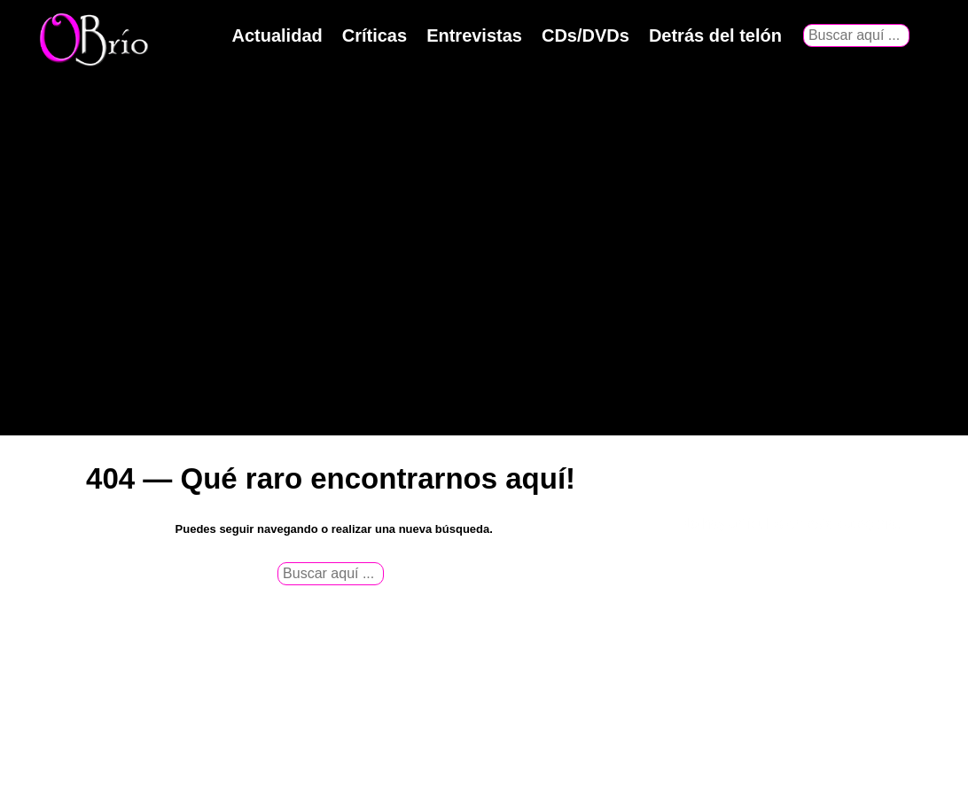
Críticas (374, 35)
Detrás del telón (715, 35)
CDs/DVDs (585, 35)
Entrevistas (474, 35)
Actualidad (277, 35)
